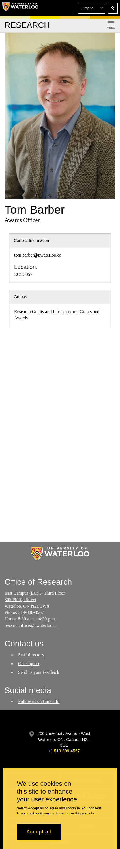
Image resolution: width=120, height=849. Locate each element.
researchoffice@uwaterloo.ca (31, 625)
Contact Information (31, 240)
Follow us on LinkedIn (38, 701)
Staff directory (31, 654)
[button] (91, 8)
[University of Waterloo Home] (20, 8)
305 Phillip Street (20, 599)
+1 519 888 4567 (64, 751)
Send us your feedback (38, 672)
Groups (20, 297)
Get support (28, 663)
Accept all (39, 832)
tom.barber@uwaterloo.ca (37, 255)
